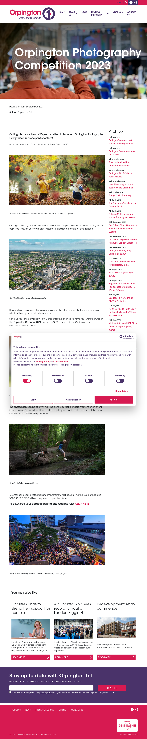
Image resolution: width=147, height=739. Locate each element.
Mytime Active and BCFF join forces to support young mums (123, 326)
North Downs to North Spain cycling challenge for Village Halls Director (122, 312)
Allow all (114, 400)
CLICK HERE (82, 504)
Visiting (117, 12)
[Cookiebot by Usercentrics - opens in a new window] (121, 337)
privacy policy (45, 693)
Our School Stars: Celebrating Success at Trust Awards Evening (123, 228)
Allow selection (73, 400)
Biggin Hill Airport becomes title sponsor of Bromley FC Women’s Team (122, 287)
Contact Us (131, 13)
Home (61, 12)
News (84, 12)
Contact (118, 2)
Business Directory (96, 13)
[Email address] (51, 688)
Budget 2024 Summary (120, 195)
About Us (72, 13)
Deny (33, 400)
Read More (19, 657)
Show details (121, 391)
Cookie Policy (60, 361)
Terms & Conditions (17, 735)
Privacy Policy (43, 361)
